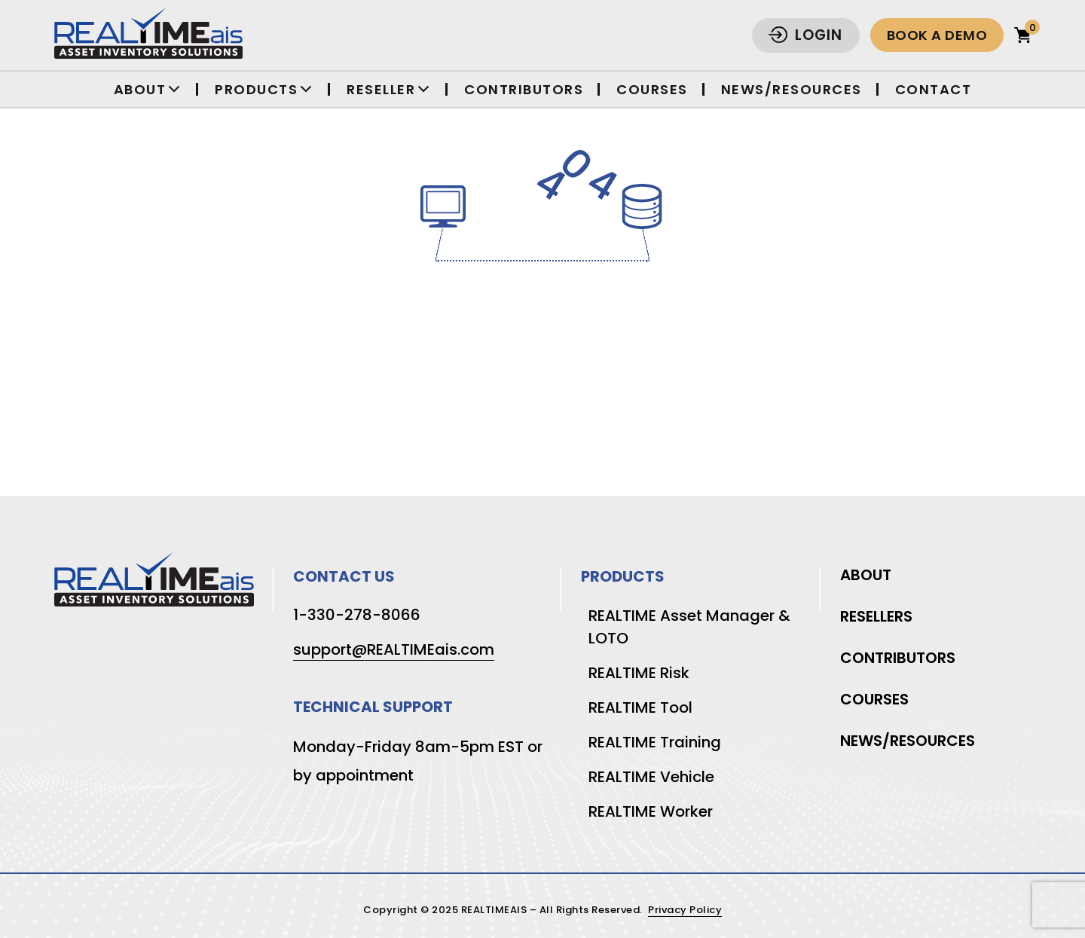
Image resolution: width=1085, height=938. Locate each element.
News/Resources (791, 89)
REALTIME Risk (638, 672)
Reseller (381, 89)
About (140, 89)
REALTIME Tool (640, 707)
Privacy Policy (685, 910)
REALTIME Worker (650, 811)
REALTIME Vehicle (651, 776)
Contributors (523, 89)
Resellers (876, 616)
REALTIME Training (654, 742)
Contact (933, 89)
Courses (652, 89)
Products (256, 89)
